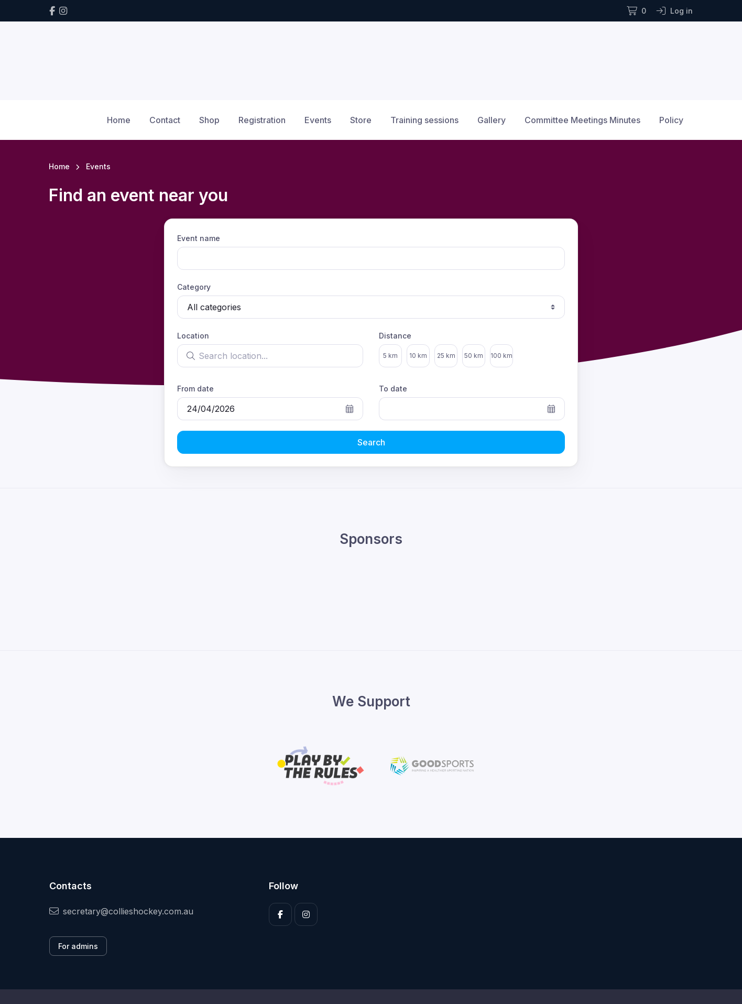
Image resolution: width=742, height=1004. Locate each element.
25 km (446, 355)
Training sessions (424, 120)
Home (118, 120)
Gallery (491, 120)
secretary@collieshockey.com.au (121, 911)
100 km (501, 355)
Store (361, 120)
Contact (164, 120)
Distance (395, 335)
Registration (262, 120)
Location (193, 335)
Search (371, 442)
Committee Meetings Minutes (582, 120)
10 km (418, 355)
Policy (671, 120)
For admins (78, 946)
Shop (209, 120)
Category (194, 286)
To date (393, 388)
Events (317, 120)
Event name (198, 238)
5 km (390, 355)
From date (195, 388)
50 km (473, 355)
